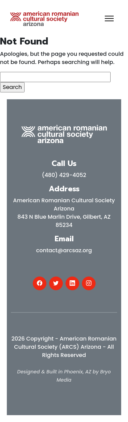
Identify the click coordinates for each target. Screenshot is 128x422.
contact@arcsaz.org (64, 250)
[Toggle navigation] (109, 18)
